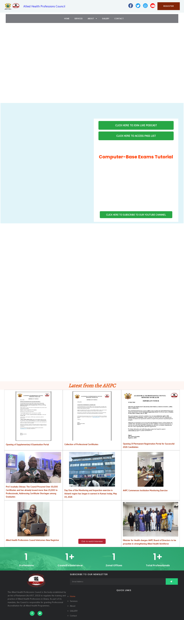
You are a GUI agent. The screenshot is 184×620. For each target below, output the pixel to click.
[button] (4, 65)
